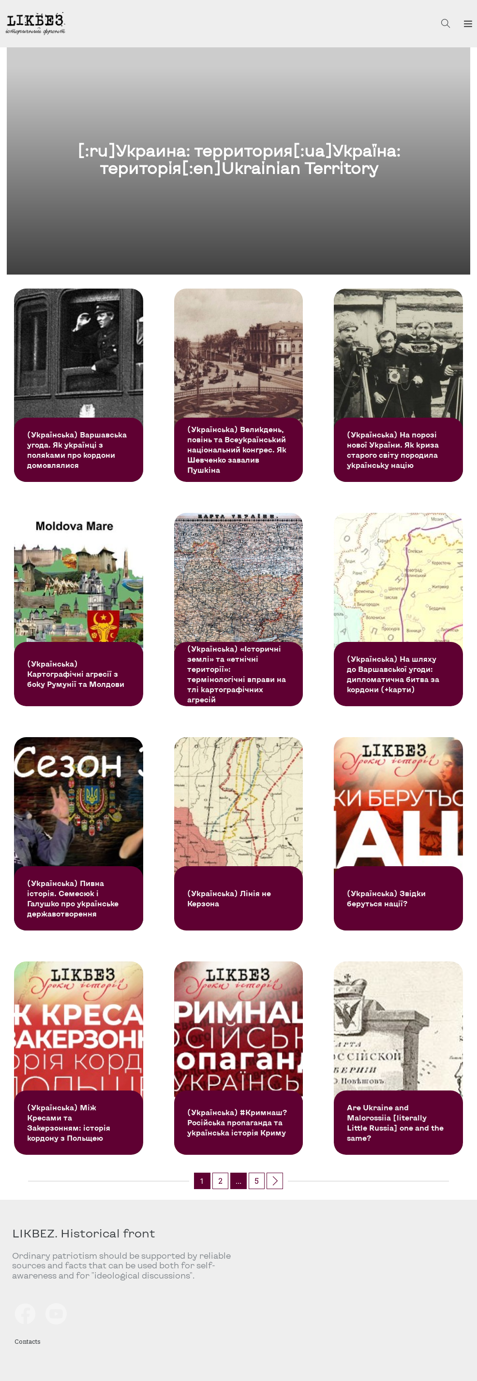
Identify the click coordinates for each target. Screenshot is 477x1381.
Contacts (28, 1341)
